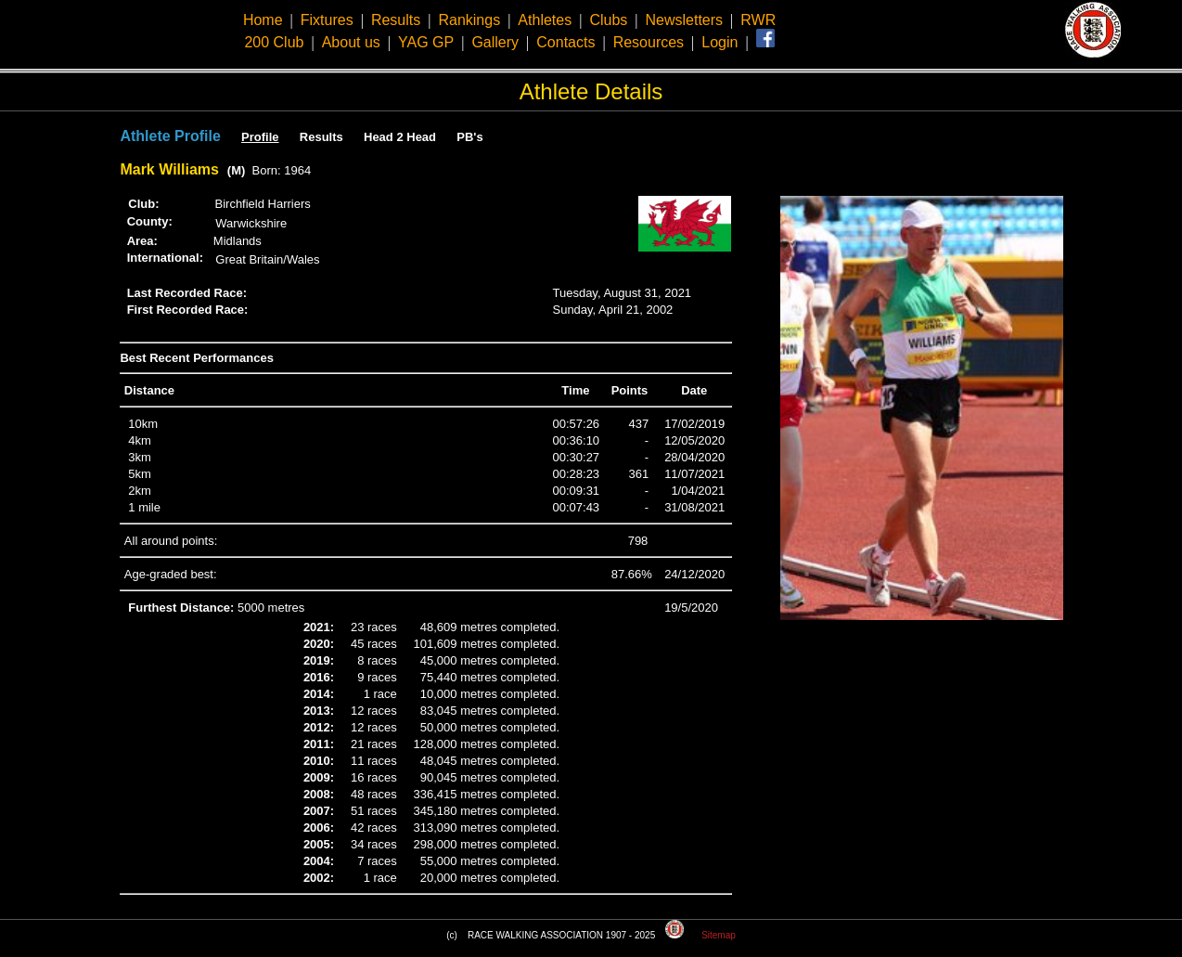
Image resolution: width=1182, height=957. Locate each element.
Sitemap (718, 935)
